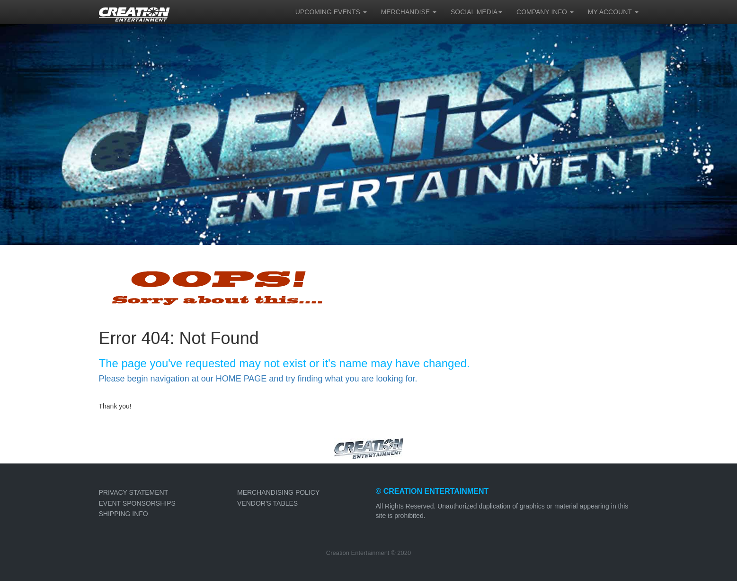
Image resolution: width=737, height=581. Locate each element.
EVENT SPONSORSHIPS (137, 503)
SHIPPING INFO (123, 513)
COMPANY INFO (545, 12)
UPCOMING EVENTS (331, 12)
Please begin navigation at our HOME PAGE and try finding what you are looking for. (258, 378)
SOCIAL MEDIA (476, 12)
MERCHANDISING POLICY (278, 492)
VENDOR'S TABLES (267, 503)
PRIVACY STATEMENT (134, 492)
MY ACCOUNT (613, 12)
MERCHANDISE (408, 12)
